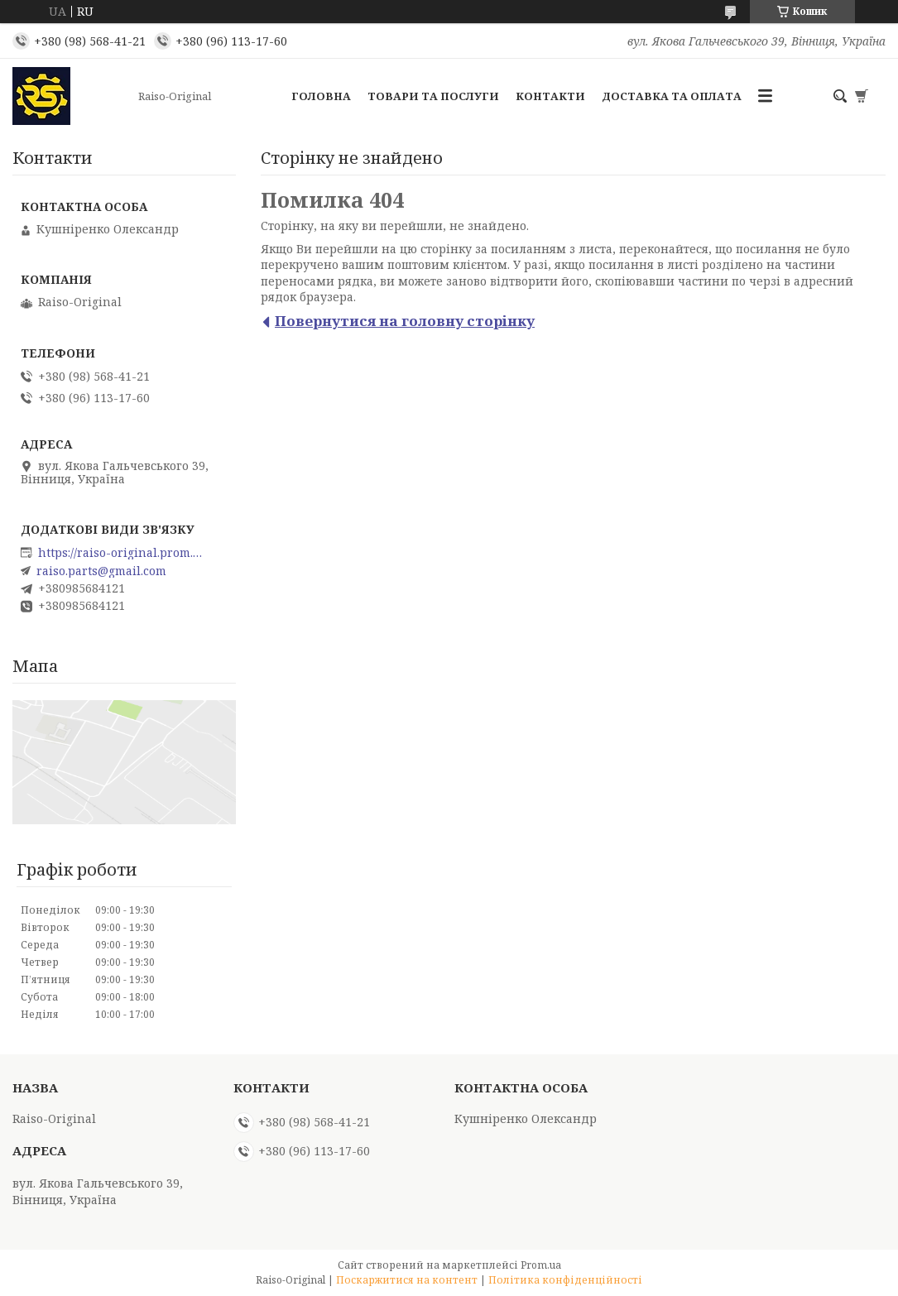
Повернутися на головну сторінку (405, 320)
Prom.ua (541, 1265)
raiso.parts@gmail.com (101, 571)
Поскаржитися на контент (407, 1280)
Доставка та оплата (672, 96)
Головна (321, 96)
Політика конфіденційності (565, 1280)
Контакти (550, 96)
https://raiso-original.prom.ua (121, 552)
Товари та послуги (433, 96)
